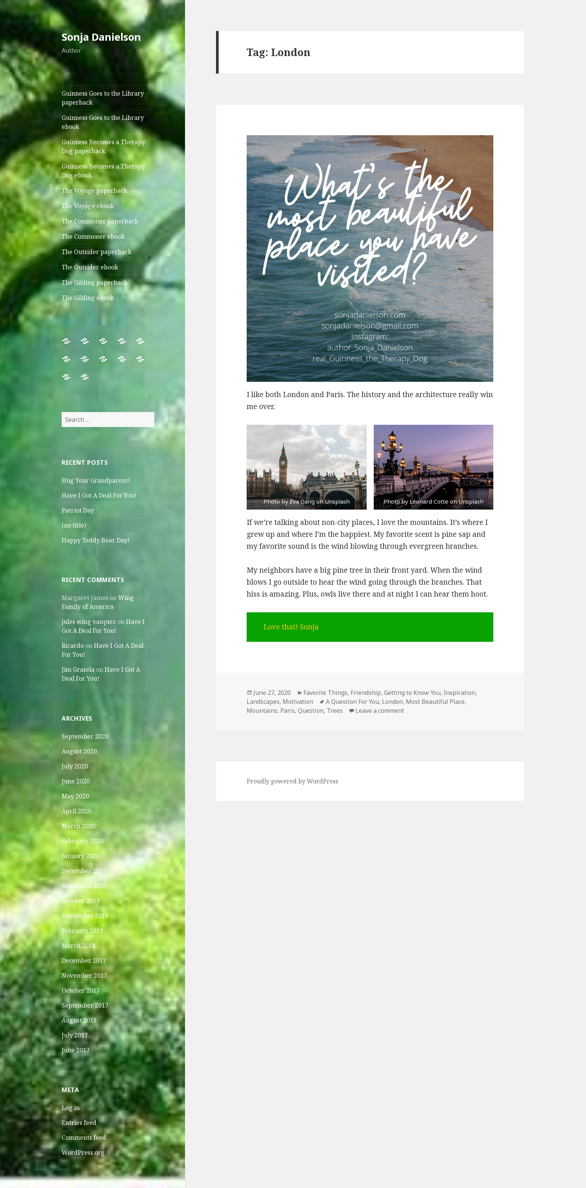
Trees (335, 710)
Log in (71, 1108)
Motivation (298, 701)
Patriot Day (78, 510)
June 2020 (76, 781)
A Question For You (352, 701)
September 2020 (85, 736)
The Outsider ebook (90, 267)
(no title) (74, 525)
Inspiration (459, 693)
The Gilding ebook (88, 298)
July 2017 (75, 1035)
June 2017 (76, 1050)
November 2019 (84, 886)
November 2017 (84, 975)
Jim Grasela (78, 669)
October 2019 (81, 901)
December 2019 (84, 871)
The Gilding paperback (94, 282)
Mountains (262, 710)
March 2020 (78, 826)
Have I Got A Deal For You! (99, 495)
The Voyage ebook (88, 206)
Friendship (366, 693)
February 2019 (82, 930)
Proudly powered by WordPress (292, 781)
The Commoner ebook (93, 236)
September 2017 (85, 1005)
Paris (287, 710)
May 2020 (75, 796)
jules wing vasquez (89, 622)
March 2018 (78, 945)
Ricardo (73, 645)
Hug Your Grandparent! (96, 480)
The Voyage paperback (94, 190)
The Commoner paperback (100, 221)
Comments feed (84, 1137)
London (392, 701)
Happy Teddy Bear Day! (96, 540)
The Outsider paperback (97, 252)
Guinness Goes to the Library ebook (103, 122)
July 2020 (75, 766)
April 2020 (76, 811)
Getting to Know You (412, 693)
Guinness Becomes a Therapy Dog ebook (103, 170)
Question (311, 710)
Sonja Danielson (101, 37)
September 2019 (85, 916)
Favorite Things (325, 693)
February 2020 (82, 841)
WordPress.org (83, 1152)
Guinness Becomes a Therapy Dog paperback (103, 146)
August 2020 (79, 751)
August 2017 (79, 1020)
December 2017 (84, 960)
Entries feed (79, 1123)
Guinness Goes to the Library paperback (103, 97)
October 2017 (81, 990)
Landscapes (263, 701)
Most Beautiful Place (435, 701)
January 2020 (80, 856)
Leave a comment (379, 710)
